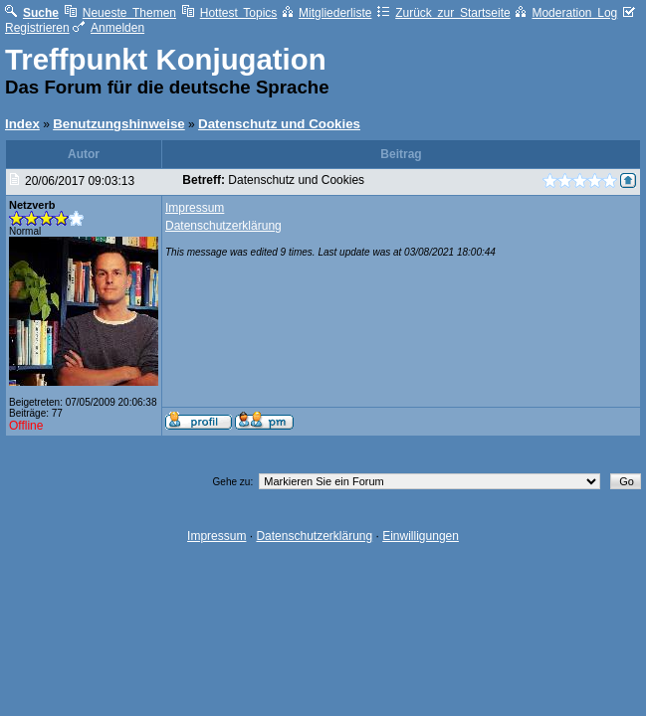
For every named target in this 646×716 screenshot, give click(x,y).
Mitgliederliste (327, 13)
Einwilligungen (420, 536)
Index (22, 123)
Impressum (194, 208)
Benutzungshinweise (119, 123)
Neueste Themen (120, 13)
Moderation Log (566, 13)
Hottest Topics (230, 13)
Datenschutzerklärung (223, 226)
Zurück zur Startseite (444, 13)
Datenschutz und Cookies (279, 123)
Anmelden (108, 28)
